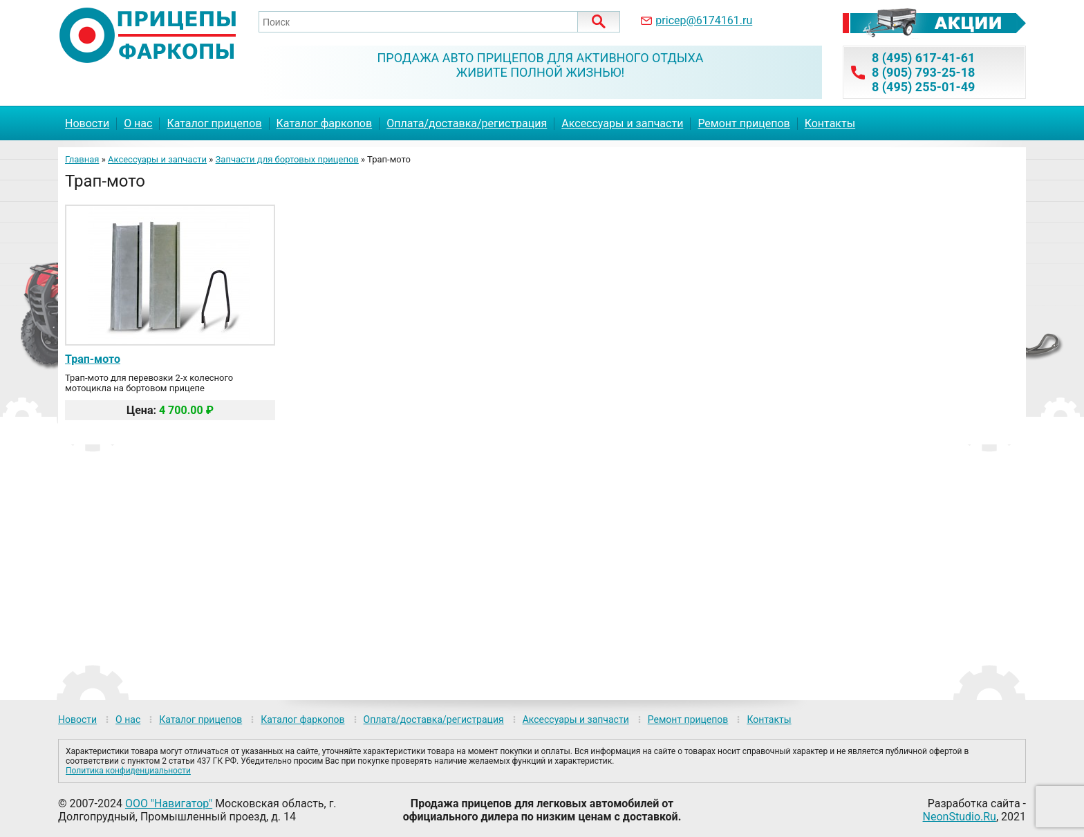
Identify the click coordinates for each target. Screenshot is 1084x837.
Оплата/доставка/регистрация (466, 123)
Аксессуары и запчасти (622, 123)
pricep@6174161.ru (703, 20)
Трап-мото (92, 359)
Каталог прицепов (214, 123)
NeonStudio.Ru (959, 816)
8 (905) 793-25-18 (923, 72)
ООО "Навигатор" (168, 803)
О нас (138, 123)
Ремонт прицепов (743, 123)
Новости (87, 123)
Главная (82, 159)
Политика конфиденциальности (128, 770)
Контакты (830, 123)
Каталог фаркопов (325, 123)
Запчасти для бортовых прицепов (287, 159)
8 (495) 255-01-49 (923, 86)
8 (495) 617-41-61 (923, 57)
